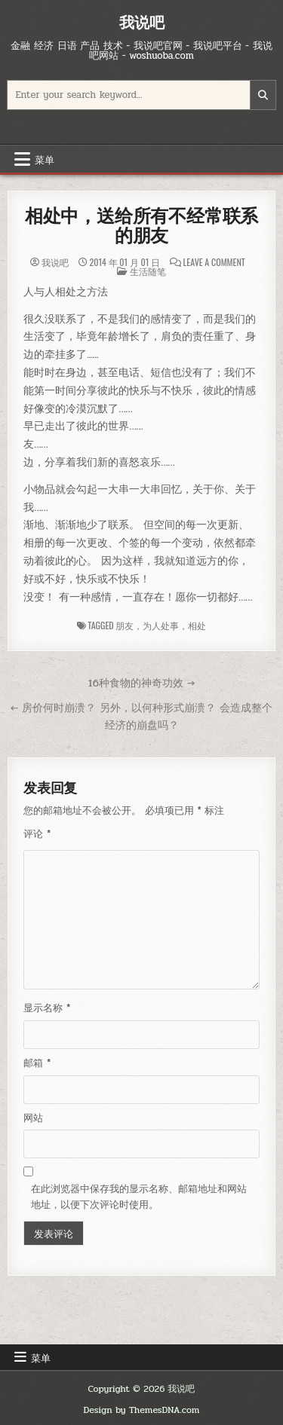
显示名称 (46, 1008)
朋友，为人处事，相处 (160, 625)
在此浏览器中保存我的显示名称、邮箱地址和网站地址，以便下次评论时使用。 (139, 1197)
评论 (37, 834)
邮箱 (37, 1063)
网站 (33, 1118)
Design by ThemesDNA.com (142, 1409)
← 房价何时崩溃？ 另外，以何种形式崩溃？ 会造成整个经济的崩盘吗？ (141, 716)
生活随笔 (148, 271)
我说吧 (142, 22)
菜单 (44, 159)
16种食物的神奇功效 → (141, 682)
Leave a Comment (214, 262)
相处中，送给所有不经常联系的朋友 (141, 225)
